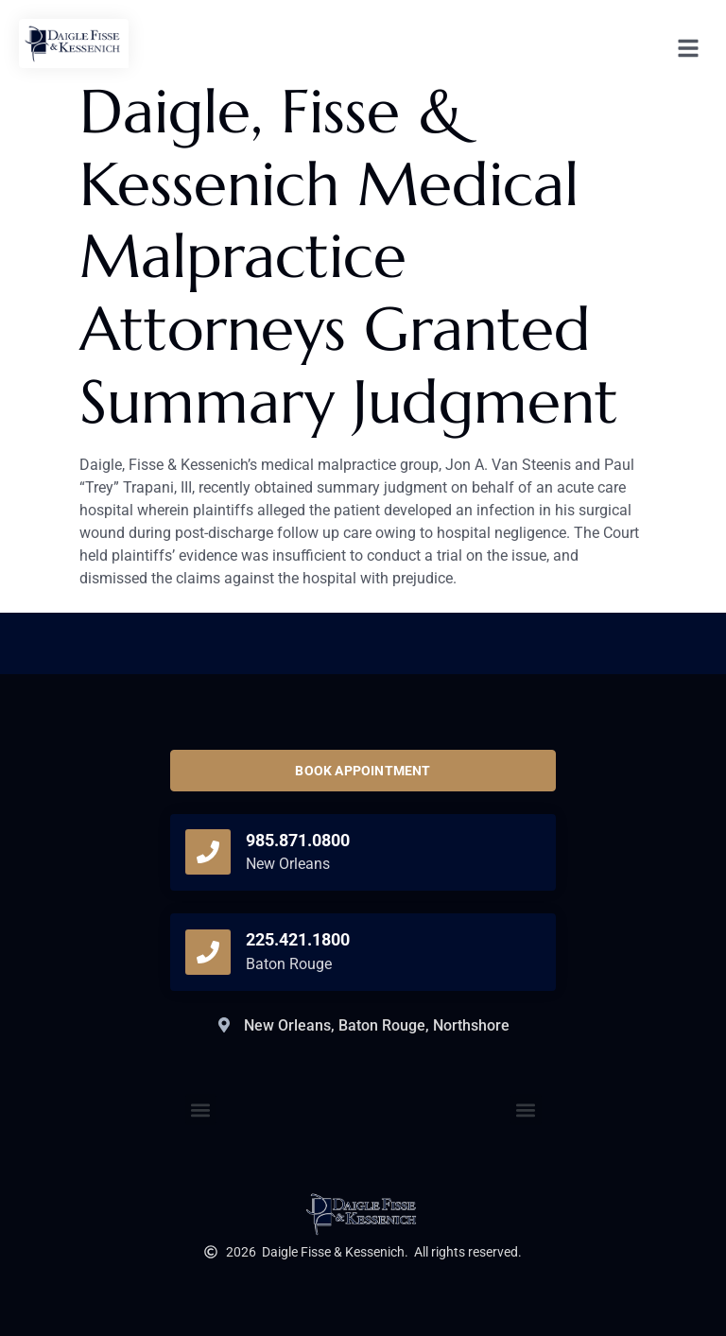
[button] (526, 1109)
